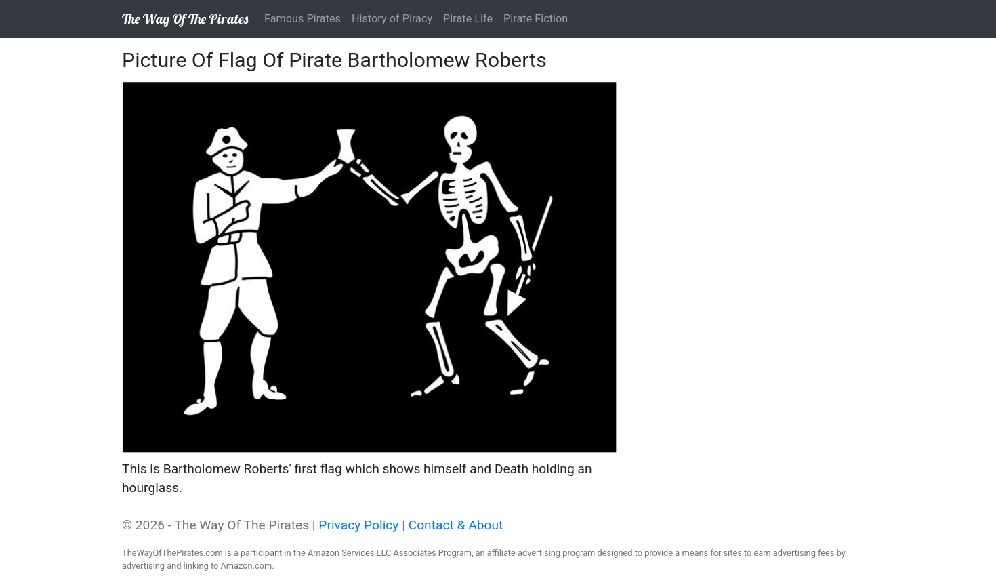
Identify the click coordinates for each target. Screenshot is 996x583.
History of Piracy (392, 18)
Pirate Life (468, 18)
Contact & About (456, 525)
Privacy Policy (358, 525)
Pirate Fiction (535, 18)
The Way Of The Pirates (185, 18)
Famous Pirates (302, 18)
